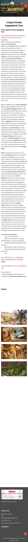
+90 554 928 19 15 (6, 520)
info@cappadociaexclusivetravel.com (13, 274)
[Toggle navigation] (25, 6)
